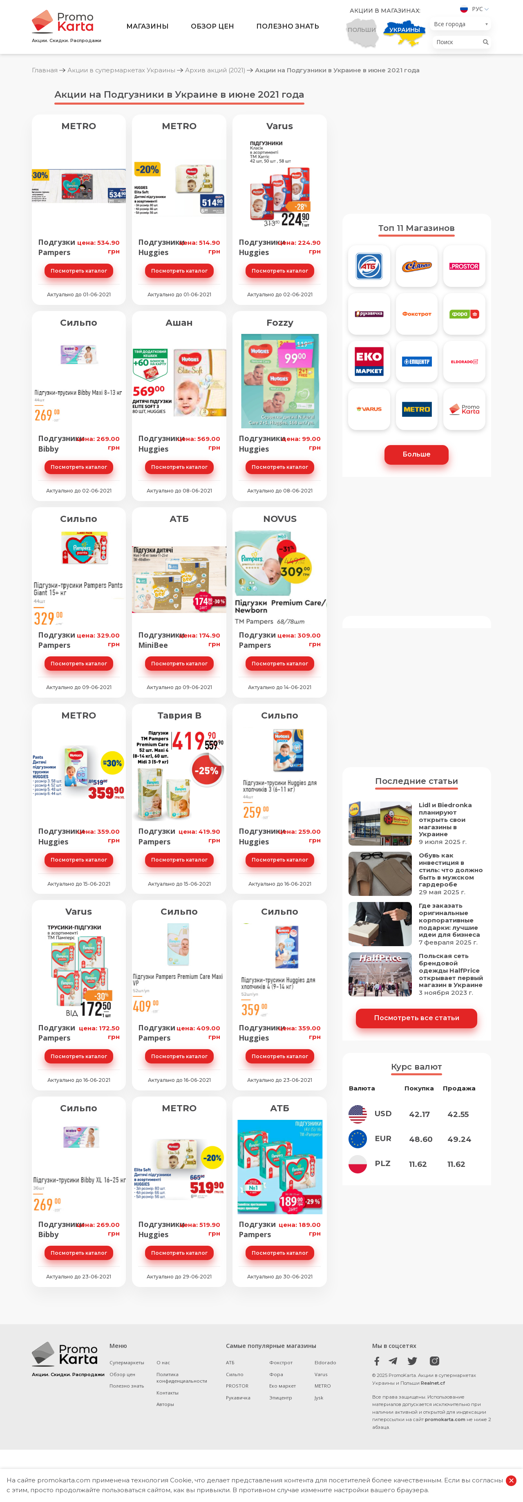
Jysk (319, 1398)
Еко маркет (282, 1386)
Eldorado (325, 1362)
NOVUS (280, 518)
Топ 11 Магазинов (416, 228)
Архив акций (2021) (216, 70)
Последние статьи (416, 781)
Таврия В (179, 715)
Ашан (179, 322)
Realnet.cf (433, 1383)
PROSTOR (237, 1386)
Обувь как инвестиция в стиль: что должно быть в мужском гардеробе (451, 870)
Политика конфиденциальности (182, 1377)
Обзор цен (212, 27)
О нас (164, 1362)
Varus (279, 126)
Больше (416, 454)
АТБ (179, 518)
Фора (276, 1374)
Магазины (147, 27)
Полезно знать (288, 27)
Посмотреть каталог (79, 270)
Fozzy (279, 322)
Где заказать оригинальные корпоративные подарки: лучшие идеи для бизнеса (450, 920)
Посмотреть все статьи (417, 1018)
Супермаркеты (127, 1362)
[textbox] (458, 24)
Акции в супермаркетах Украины (121, 70)
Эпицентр (280, 1398)
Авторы (166, 1404)
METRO (78, 126)
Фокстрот (281, 1362)
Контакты (168, 1393)
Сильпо (78, 322)
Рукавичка (238, 1398)
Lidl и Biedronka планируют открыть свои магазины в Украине (445, 820)
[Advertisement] (417, 144)
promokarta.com (445, 1419)
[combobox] (460, 24)
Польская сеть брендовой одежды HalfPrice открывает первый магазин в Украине (451, 971)
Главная (45, 70)
